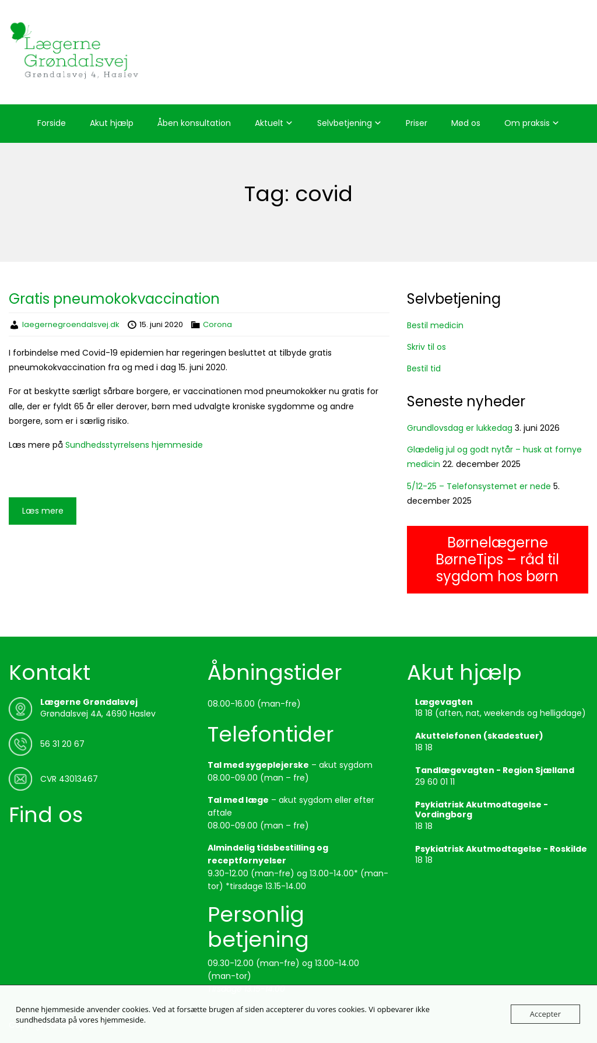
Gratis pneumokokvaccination (114, 298)
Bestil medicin (435, 325)
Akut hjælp (112, 123)
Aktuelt (269, 123)
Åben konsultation (194, 123)
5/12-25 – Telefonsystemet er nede (479, 486)
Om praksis (527, 123)
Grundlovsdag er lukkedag (459, 428)
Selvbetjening (344, 123)
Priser (416, 123)
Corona (217, 324)
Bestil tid (424, 368)
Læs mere (43, 511)
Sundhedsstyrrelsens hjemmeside (134, 445)
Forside (51, 123)
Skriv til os (426, 347)
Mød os (465, 123)
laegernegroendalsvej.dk (71, 324)
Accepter (545, 1014)
